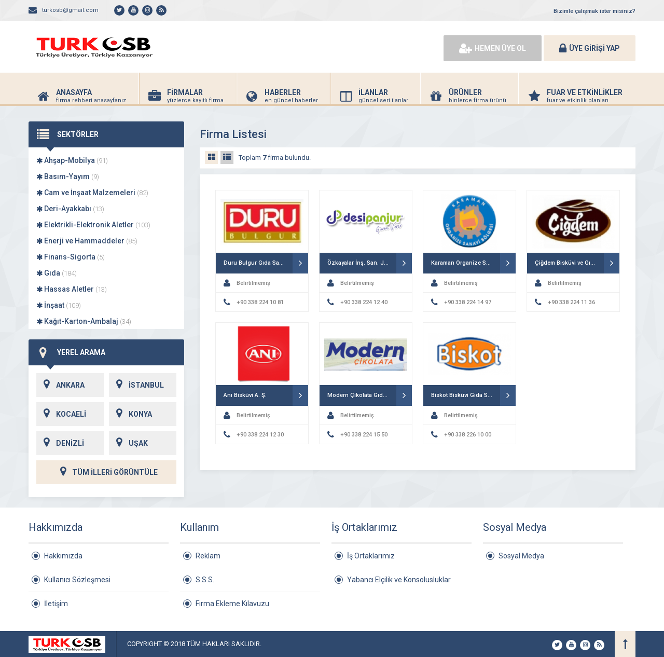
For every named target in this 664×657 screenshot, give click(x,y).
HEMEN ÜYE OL (492, 48)
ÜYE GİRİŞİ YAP (589, 48)
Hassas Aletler (71, 289)
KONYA (130, 414)
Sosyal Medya (521, 556)
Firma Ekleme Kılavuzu (232, 603)
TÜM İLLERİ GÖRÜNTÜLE (106, 472)
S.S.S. (205, 580)
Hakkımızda (63, 556)
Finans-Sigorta (70, 257)
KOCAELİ (61, 414)
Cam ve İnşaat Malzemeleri (92, 192)
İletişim (56, 603)
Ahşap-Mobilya (72, 160)
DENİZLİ (60, 443)
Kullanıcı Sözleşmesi (77, 580)
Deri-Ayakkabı (70, 208)
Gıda (56, 273)
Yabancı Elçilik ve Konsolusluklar (399, 580)
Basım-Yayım (67, 176)
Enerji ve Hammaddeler (86, 241)
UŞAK (128, 443)
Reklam (208, 556)
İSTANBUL (136, 385)
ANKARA (60, 385)
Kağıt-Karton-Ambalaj (83, 321)
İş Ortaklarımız (371, 556)
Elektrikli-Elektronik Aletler (93, 225)
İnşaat (58, 305)
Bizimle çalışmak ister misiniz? (594, 11)
